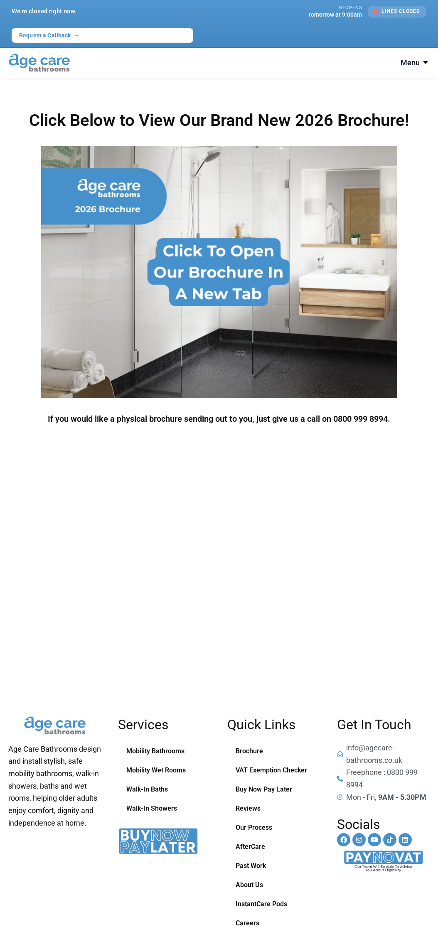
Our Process (254, 827)
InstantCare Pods (261, 904)
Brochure (249, 751)
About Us (249, 885)
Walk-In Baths (147, 789)
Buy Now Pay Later (264, 789)
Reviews (248, 808)
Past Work (251, 866)
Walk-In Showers (151, 808)
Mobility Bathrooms (155, 751)
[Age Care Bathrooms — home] (39, 63)
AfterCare (250, 847)
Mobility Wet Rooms (156, 770)
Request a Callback (49, 35)
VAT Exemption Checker (271, 770)
